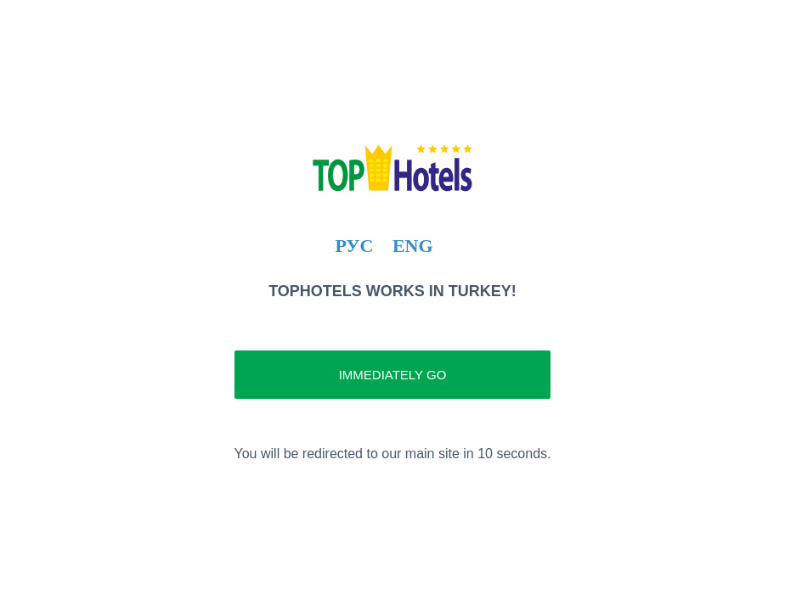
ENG (412, 245)
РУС (354, 245)
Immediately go (393, 374)
